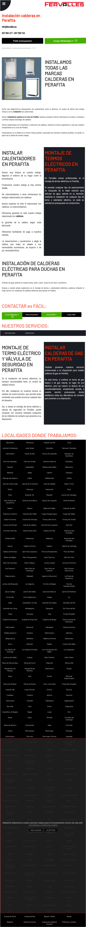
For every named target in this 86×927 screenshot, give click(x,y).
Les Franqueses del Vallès (49, 650)
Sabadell (29, 576)
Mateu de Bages (10, 557)
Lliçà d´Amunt (29, 689)
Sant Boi (69, 525)
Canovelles (10, 454)
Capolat (10, 467)
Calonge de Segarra (10, 478)
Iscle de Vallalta (49, 484)
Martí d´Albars (29, 563)
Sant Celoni (69, 657)
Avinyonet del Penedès (69, 539)
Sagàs (29, 712)
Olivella (49, 717)
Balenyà (10, 472)
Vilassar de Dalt (69, 508)
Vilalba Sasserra (10, 633)
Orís (69, 712)
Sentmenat (29, 725)
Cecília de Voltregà (30, 519)
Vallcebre (29, 638)
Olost (30, 717)
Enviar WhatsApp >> (12, 316)
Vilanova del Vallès (30, 514)
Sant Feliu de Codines (49, 569)
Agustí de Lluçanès (49, 500)
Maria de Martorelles (10, 663)
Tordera (30, 695)
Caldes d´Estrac (30, 546)
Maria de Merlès (30, 684)
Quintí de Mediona (69, 592)
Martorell (29, 627)
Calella (69, 478)
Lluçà (49, 712)
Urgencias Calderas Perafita (49, 923)
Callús (29, 478)
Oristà (49, 676)
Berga (69, 916)
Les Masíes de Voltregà (10, 650)
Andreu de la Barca (30, 500)
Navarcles (49, 489)
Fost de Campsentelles (69, 585)
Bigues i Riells (49, 916)
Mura (69, 489)
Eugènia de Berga (49, 619)
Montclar (29, 736)
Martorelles (10, 627)
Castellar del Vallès (49, 603)
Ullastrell (49, 663)
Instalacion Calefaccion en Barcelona (22, 48)
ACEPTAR (51, 830)
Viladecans (30, 538)
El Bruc (49, 689)
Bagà (30, 472)
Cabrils (49, 472)
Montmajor (49, 731)
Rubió (10, 489)
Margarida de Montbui (30, 669)
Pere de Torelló (30, 461)
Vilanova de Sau (69, 627)
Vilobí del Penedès (69, 684)
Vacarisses (69, 638)
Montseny (29, 442)
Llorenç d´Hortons (69, 563)
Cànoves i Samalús (69, 448)
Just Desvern (10, 568)
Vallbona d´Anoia (49, 638)
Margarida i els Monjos (10, 669)
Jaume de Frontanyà (30, 484)
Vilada (49, 597)
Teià (49, 614)
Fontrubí (69, 725)
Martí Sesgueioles (30, 557)
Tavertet (69, 695)
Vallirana (69, 633)
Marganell (49, 627)
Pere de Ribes (69, 552)
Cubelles (10, 695)
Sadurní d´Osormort (49, 576)
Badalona (49, 538)
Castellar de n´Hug (10, 608)
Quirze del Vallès (29, 592)
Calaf (10, 603)
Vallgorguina (10, 638)
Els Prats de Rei (69, 608)
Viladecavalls (10, 538)
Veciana (30, 633)
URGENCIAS (29, 333)
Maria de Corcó (29, 663)
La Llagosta (29, 584)
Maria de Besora (10, 725)
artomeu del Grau (10, 531)
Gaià (49, 725)
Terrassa (29, 614)
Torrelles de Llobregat (69, 718)
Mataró (29, 508)
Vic (69, 597)
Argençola (69, 706)
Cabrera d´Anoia (30, 922)
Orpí (29, 676)
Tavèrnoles (10, 701)
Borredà (10, 706)
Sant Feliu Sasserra (29, 552)
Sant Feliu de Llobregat (30, 569)
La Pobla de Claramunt (69, 577)
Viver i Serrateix (49, 684)
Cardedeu (69, 461)
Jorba (10, 731)
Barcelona (10, 442)
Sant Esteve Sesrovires (69, 569)
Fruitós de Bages (49, 584)
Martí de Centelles (10, 563)
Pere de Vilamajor (10, 461)
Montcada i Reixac (49, 736)
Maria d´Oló (69, 663)
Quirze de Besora (49, 592)
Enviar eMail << (51, 315)
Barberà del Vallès (49, 467)
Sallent (10, 508)
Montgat (69, 731)
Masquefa (49, 608)
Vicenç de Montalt (10, 525)
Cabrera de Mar (49, 531)
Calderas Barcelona (6, 48)
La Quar (30, 657)
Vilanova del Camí (29, 531)
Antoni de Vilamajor (69, 495)
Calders (49, 546)
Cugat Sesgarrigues (49, 514)
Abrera (49, 695)
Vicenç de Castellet (49, 454)
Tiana (10, 614)
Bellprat (10, 922)
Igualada (69, 736)
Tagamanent (69, 701)
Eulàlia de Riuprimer (29, 619)
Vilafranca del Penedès (69, 532)
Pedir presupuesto (22, 40)
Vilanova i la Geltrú (10, 514)
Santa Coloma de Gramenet (69, 620)
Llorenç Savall (49, 563)
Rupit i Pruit (69, 484)
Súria (10, 644)
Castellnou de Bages (10, 712)
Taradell (30, 701)
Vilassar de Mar (49, 442)
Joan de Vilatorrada (10, 484)
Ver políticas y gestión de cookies (43, 825)
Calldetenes (49, 478)
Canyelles (49, 448)
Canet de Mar (30, 454)
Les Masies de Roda (29, 649)
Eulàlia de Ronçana (10, 619)
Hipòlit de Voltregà (69, 546)
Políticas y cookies (69, 922)
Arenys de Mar (29, 916)
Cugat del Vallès (69, 514)
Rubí (10, 495)
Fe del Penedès (69, 614)
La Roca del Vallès (10, 657)
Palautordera (10, 576)
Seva (10, 676)
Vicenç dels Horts (49, 519)
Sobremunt (49, 668)
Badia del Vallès (49, 508)
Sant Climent (49, 657)
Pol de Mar (10, 597)
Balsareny (69, 467)
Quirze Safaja (10, 592)
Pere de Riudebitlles (49, 552)
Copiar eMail (71, 315)
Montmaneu (29, 731)
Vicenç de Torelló (69, 519)
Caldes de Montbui (10, 552)
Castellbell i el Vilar (30, 603)
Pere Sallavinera (29, 597)
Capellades (30, 467)
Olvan (10, 717)
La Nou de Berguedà (10, 584)
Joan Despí (30, 448)
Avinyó (10, 546)
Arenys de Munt (10, 916)
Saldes (49, 644)
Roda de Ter (29, 495)
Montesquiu (10, 736)
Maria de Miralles (10, 684)
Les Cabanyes (69, 649)
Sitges (69, 668)
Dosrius (69, 689)
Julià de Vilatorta (49, 461)
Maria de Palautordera (69, 677)
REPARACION (10, 333)
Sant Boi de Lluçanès (49, 525)
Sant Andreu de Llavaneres (10, 501)
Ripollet (49, 495)
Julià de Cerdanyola (10, 448)
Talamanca (49, 701)
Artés (49, 706)
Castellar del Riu (69, 603)
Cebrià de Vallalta (29, 525)
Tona (69, 442)
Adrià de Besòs (69, 500)
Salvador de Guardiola (69, 455)
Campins (69, 472)
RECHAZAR (36, 830)
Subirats (29, 644)
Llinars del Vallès (69, 644)
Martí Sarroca (49, 557)
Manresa (29, 489)
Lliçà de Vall (10, 689)
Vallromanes (49, 633)
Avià (29, 706)
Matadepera (29, 608)
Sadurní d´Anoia (10, 519)
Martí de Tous (69, 557)
